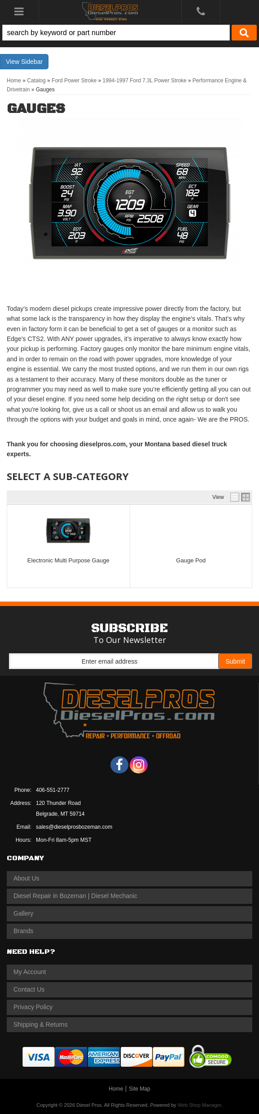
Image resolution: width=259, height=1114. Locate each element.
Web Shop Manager (199, 1105)
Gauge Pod (191, 560)
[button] (129, 32)
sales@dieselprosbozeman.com (74, 827)
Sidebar (32, 61)
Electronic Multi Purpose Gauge (68, 560)
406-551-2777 (53, 790)
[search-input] (116, 32)
